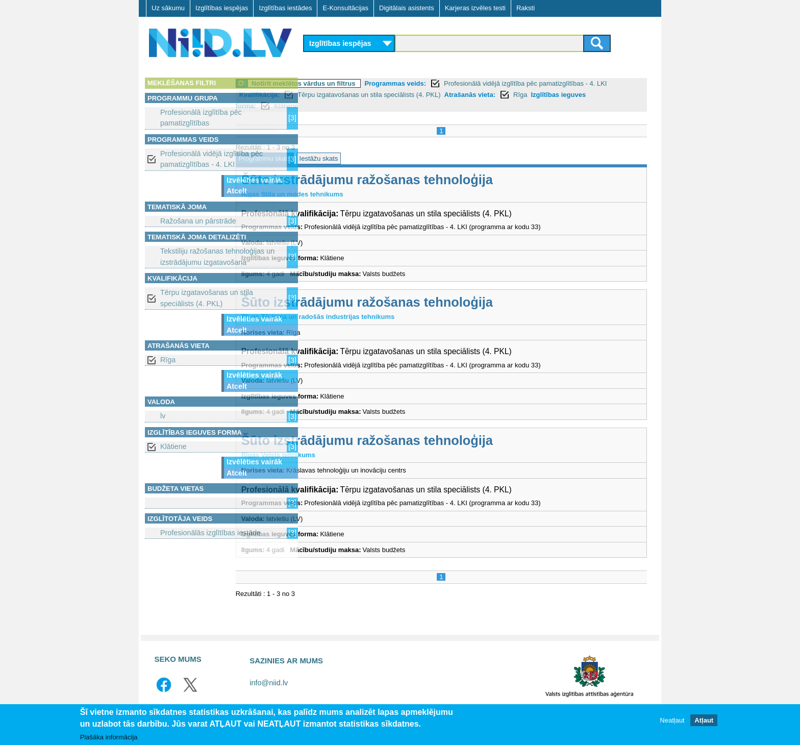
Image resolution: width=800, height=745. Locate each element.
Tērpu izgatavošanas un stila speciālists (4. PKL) (206, 297)
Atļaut (703, 720)
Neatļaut (672, 720)
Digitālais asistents (406, 8)
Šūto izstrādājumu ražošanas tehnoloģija (437, 179)
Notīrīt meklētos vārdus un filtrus (374, 83)
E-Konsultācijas (345, 8)
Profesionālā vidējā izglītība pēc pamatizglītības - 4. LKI (211, 159)
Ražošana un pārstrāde (198, 221)
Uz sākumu (168, 8)
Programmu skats (335, 158)
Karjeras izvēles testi (475, 8)
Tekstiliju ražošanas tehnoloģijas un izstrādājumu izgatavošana (217, 256)
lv (162, 416)
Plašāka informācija (109, 737)
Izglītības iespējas (221, 8)
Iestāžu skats (389, 158)
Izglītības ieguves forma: (397, 106)
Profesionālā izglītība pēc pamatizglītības (201, 117)
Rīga (168, 360)
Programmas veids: (466, 83)
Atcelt (237, 191)
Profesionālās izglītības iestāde (210, 533)
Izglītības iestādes (285, 8)
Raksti (525, 8)
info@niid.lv (268, 683)
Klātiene (173, 446)
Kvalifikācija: (400, 94)
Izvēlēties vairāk (254, 180)
